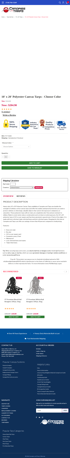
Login (37, 351)
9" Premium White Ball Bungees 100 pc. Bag (35, 300)
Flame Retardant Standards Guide (46, 394)
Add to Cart (14, 317)
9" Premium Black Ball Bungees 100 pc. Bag (13, 300)
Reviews (21, 196)
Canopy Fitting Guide (42, 384)
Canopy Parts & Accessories (10, 377)
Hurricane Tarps (7, 441)
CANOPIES (5, 408)
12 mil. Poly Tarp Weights (44, 382)
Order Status (39, 353)
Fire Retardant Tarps (8, 446)
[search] (59, 2)
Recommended (10, 272)
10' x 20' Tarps (19, 17)
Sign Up (43, 351)
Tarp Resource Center (43, 379)
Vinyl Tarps (6, 439)
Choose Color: (7, 143)
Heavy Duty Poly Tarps (9, 434)
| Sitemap (42, 456)
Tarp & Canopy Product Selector (45, 391)
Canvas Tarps (6, 436)
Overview (8, 196)
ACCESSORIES (6, 415)
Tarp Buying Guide (42, 377)
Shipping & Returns (41, 356)
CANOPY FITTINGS (7, 413)
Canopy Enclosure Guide (44, 386)
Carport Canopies (7, 367)
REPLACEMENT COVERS (9, 410)
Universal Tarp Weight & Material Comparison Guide (51, 372)
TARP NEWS (5, 422)
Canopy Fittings (7, 375)
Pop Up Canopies (7, 365)
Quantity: (5, 153)
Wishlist (38, 349)
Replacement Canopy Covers (10, 372)
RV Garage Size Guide (43, 389)
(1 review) (6, 112)
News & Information (42, 370)
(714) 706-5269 (11, 2)
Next (66, 271)
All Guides (40, 375)
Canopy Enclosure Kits (9, 370)
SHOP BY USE (5, 403)
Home (3, 17)
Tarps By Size (10, 17)
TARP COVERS (6, 406)
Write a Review (9, 115)
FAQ (38, 368)
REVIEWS (4, 420)
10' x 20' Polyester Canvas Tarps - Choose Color (36, 17)
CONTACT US (6, 417)
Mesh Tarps (6, 443)
